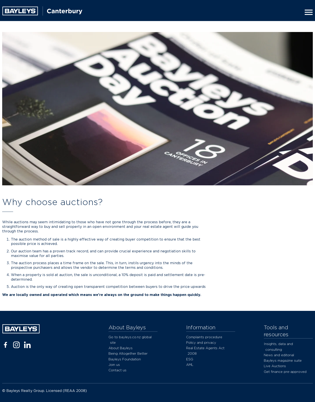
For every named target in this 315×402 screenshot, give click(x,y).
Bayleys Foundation (124, 359)
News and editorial (279, 355)
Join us (114, 365)
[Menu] (307, 12)
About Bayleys (120, 348)
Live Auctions (275, 366)
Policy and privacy (201, 342)
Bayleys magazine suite (283, 360)
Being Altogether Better (128, 353)
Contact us (117, 370)
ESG (189, 359)
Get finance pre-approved (285, 372)
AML (189, 365)
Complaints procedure (204, 337)
